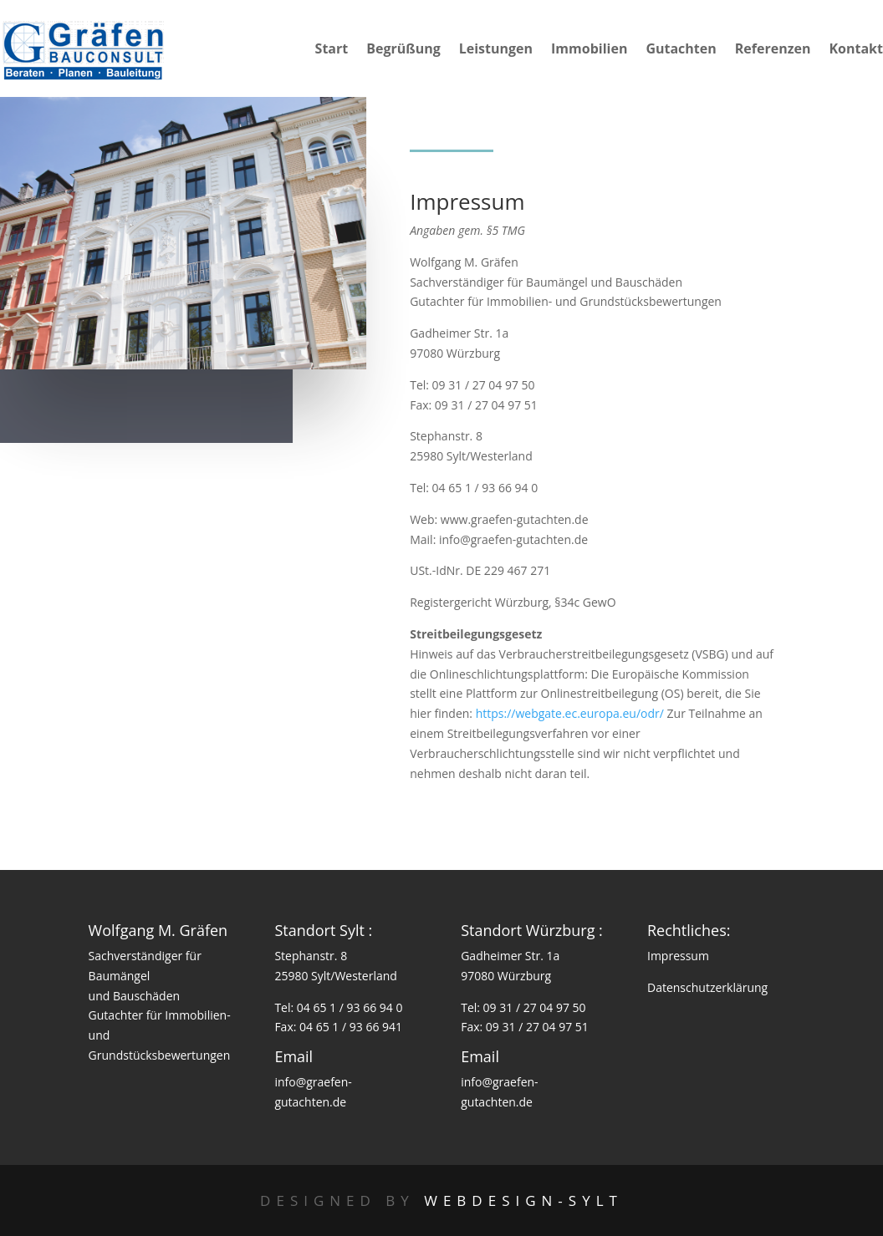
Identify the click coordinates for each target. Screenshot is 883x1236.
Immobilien (589, 50)
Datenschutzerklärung (707, 987)
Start (332, 50)
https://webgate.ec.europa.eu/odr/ (570, 713)
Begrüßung (403, 50)
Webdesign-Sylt (523, 1200)
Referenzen (773, 50)
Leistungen (496, 50)
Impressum (678, 956)
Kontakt (856, 50)
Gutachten (681, 50)
